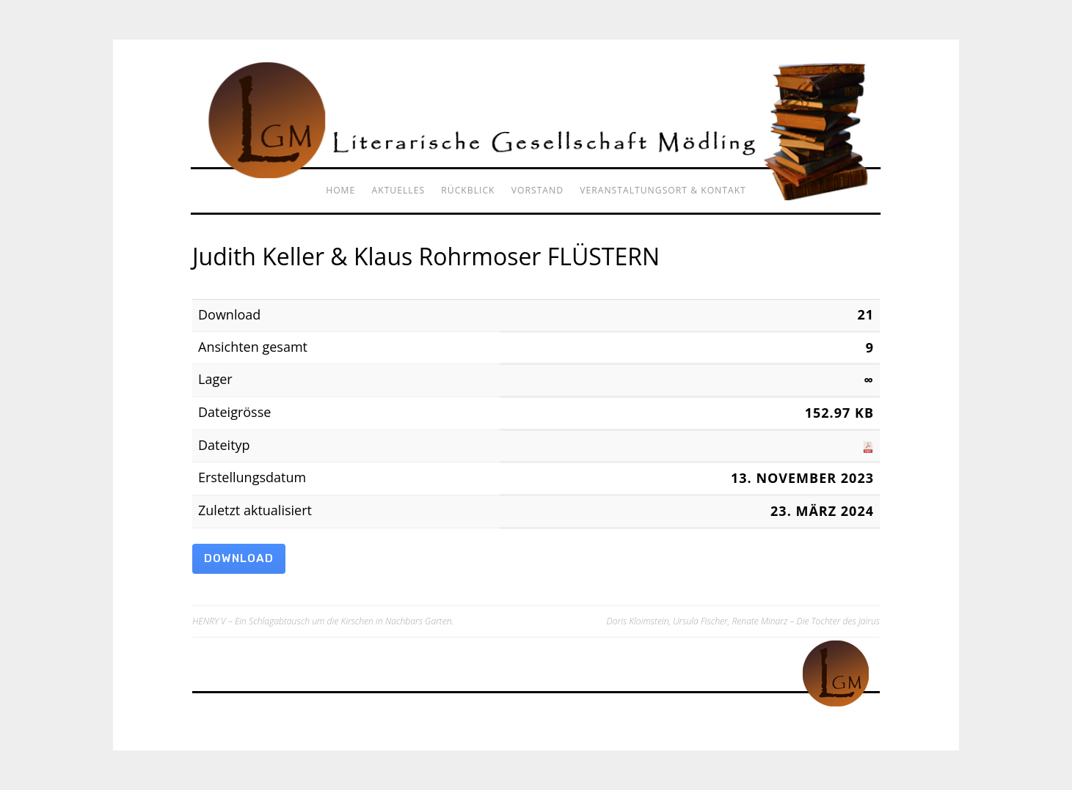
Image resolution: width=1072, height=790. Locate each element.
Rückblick (468, 190)
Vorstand (537, 190)
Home (340, 190)
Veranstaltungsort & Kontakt (663, 190)
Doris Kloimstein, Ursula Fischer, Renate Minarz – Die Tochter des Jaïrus (743, 621)
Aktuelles (399, 190)
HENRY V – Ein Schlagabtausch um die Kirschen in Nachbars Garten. (322, 621)
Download (239, 558)
